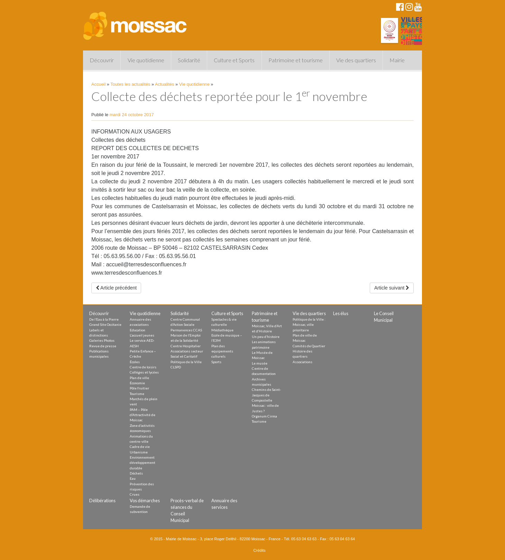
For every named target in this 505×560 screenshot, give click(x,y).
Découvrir (102, 60)
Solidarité (189, 60)
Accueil (98, 84)
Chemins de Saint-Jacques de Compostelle (266, 394)
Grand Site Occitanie (105, 324)
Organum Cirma (264, 416)
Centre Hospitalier (186, 346)
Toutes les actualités (130, 84)
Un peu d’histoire (265, 336)
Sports (216, 362)
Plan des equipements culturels (222, 351)
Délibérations (102, 500)
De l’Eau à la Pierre (104, 319)
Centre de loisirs (143, 367)
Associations (302, 362)
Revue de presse (102, 346)
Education (137, 330)
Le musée (259, 363)
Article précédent (116, 288)
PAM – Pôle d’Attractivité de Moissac (142, 414)
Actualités (164, 84)
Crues (134, 494)
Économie (137, 383)
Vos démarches (145, 500)
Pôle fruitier (139, 388)
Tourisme (137, 394)
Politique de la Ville (186, 362)
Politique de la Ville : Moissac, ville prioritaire (309, 324)
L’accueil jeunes (142, 335)
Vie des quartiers (356, 60)
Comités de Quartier (309, 346)
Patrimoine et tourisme (295, 60)
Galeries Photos (101, 340)
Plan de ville (139, 378)
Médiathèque (222, 330)
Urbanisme (139, 452)
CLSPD (176, 367)
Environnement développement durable (142, 462)
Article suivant (391, 288)
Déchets (136, 473)
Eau (133, 478)
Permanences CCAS (186, 330)
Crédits (260, 550)
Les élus (340, 313)
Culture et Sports (234, 60)
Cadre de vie (140, 446)
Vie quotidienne (146, 60)
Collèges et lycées (144, 372)
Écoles (135, 362)
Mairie (397, 60)
